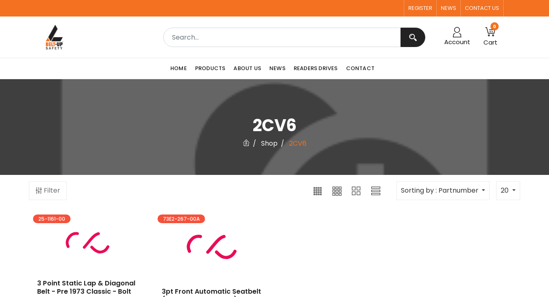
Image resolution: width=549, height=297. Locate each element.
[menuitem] (180, 68)
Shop (269, 143)
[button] (318, 190)
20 (505, 190)
